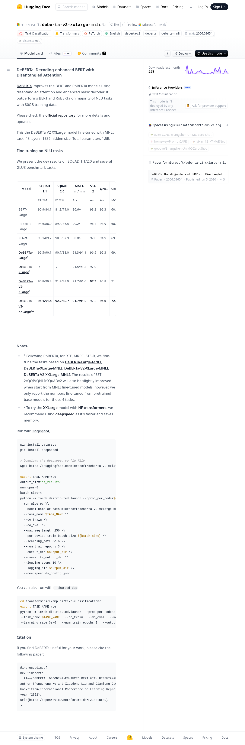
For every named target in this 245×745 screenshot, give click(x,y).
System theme (31, 737)
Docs (162, 6)
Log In (203, 6)
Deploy (183, 53)
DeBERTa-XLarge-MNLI (43, 368)
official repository (60, 115)
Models (100, 6)
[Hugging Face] (130, 738)
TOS (57, 737)
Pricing (178, 6)
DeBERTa (24, 85)
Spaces (144, 6)
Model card (31, 53)
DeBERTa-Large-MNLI (83, 362)
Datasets (122, 6)
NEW (187, 87)
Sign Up (219, 6)
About (93, 737)
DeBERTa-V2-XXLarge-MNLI (47, 374)
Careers (112, 737)
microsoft (29, 24)
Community (91, 53)
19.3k (162, 25)
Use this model (211, 53)
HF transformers (92, 407)
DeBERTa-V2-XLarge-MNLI (86, 368)
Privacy (75, 737)
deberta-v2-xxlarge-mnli (71, 24)
